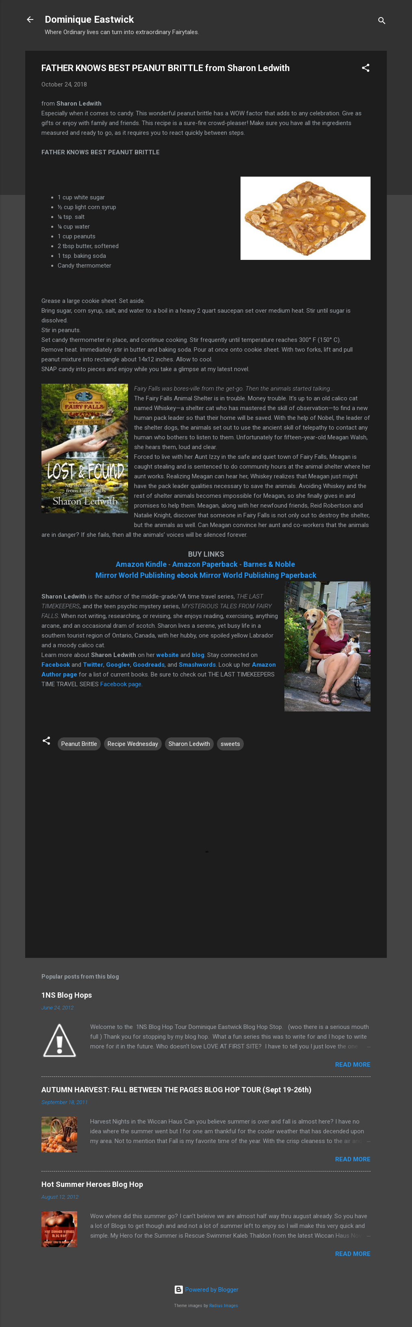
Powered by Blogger (206, 1289)
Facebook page (120, 684)
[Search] (382, 22)
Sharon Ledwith (189, 744)
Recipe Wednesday (133, 744)
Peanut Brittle (79, 744)
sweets (230, 744)
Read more (353, 1064)
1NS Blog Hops (66, 995)
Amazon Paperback (205, 564)
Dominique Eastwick (89, 19)
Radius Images (223, 1305)
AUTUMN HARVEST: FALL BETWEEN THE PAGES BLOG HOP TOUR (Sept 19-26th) (176, 1089)
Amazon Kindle (141, 564)
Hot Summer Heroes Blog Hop (92, 1184)
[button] (366, 69)
